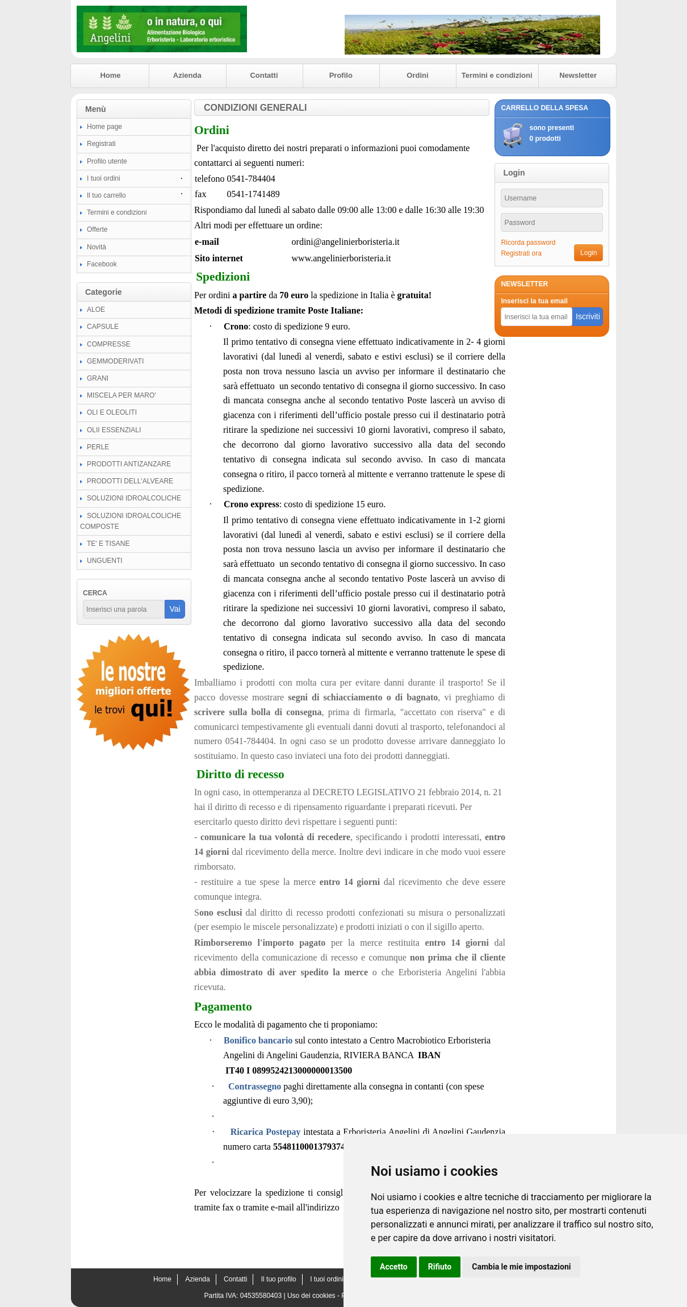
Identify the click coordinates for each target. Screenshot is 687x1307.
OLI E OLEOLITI (112, 412)
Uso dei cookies (311, 1296)
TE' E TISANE (108, 544)
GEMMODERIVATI (115, 361)
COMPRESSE (109, 344)
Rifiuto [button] (440, 1266)
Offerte (97, 229)
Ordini (417, 75)
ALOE (96, 310)
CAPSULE (103, 327)
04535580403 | (263, 1296)
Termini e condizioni (497, 75)
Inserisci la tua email (534, 301)
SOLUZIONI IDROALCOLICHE (134, 498)
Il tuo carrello (106, 195)
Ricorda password (528, 243)
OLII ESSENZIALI (114, 430)
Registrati (101, 144)
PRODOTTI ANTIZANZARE (129, 464)
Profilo (341, 75)
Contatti (264, 75)
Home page (104, 127)
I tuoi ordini (103, 178)
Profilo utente (107, 161)
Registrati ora (521, 253)
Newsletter (578, 75)
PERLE (98, 447)
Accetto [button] (394, 1266)
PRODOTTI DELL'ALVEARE (130, 481)
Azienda (187, 75)
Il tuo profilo (278, 1279)
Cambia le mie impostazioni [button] (521, 1266)
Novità (96, 247)
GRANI (97, 378)
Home (110, 75)
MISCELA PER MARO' (121, 395)
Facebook (102, 264)
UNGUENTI (105, 561)
